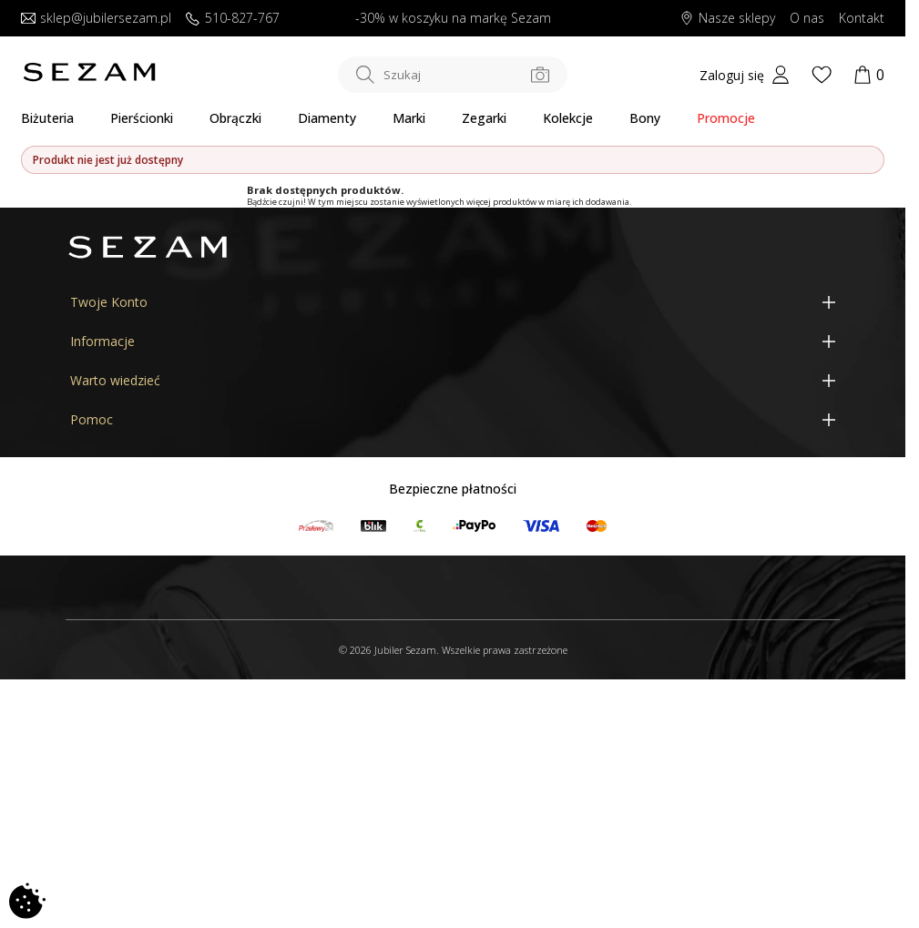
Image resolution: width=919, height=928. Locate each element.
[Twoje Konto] (452, 301)
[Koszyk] (868, 75)
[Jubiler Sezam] (89, 77)
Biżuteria (47, 118)
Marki (409, 118)
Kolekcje (568, 118)
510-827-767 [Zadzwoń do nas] (233, 18)
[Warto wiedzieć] (452, 380)
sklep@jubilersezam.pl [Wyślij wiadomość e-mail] (96, 18)
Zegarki (484, 118)
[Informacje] (452, 341)
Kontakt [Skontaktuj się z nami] (861, 18)
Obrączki (235, 118)
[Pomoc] (452, 419)
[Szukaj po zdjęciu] (540, 75)
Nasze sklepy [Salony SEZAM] (727, 18)
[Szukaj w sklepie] (452, 74)
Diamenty (327, 118)
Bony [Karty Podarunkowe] (644, 118)
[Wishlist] (822, 75)
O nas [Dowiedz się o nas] (807, 18)
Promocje (726, 118)
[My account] (744, 75)
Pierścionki (141, 118)
